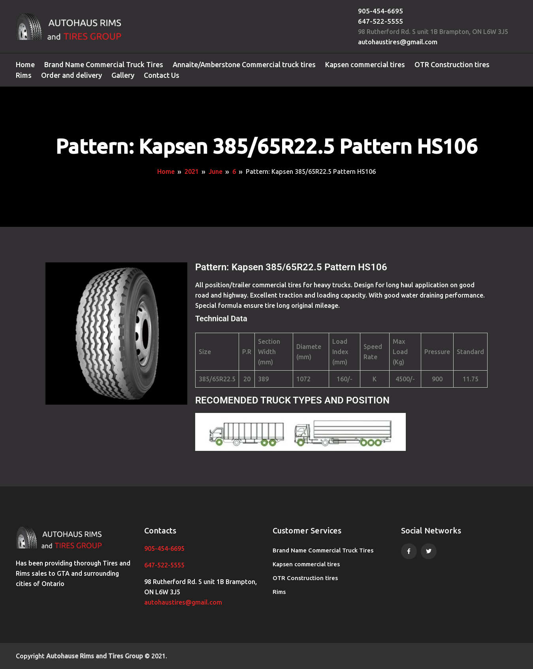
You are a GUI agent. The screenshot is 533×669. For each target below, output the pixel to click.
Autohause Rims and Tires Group (94, 656)
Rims (24, 75)
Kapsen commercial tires (365, 64)
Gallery (122, 75)
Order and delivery (71, 75)
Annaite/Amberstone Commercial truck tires (244, 64)
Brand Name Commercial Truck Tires (103, 64)
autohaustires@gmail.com (397, 41)
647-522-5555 (380, 21)
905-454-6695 (380, 11)
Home (25, 64)
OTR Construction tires (452, 64)
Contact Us (161, 75)
